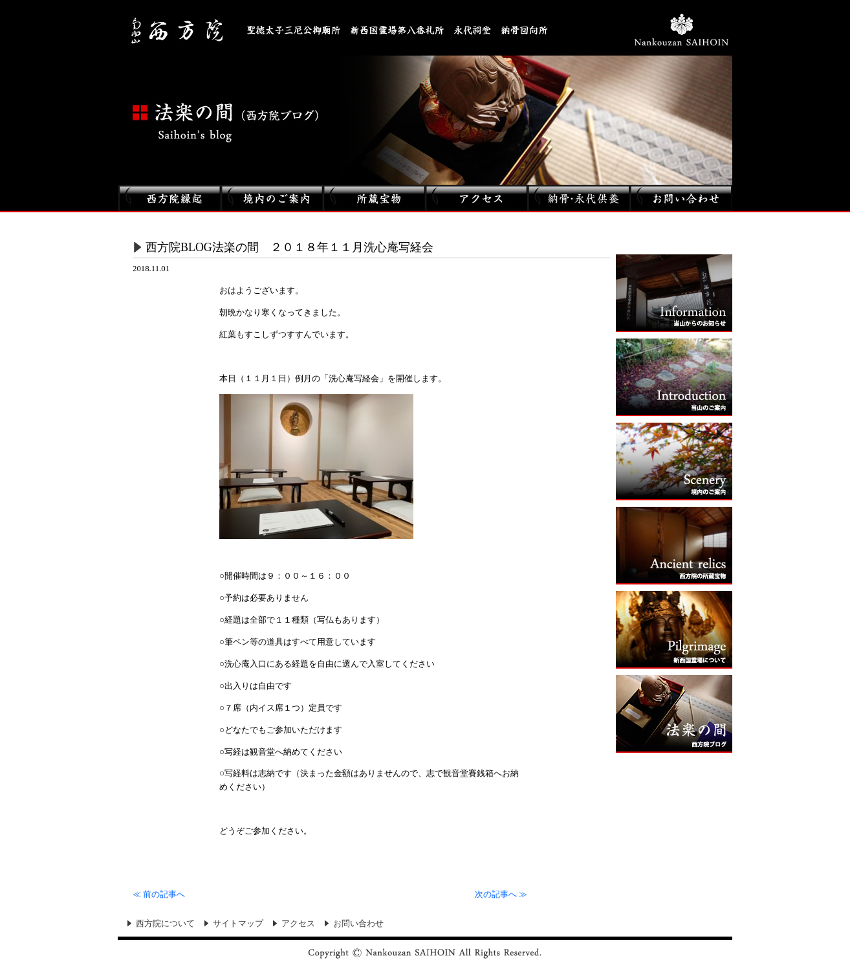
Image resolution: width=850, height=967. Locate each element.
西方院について (165, 923)
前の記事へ (159, 894)
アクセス (298, 923)
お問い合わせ (358, 923)
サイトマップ (238, 923)
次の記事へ (501, 894)
